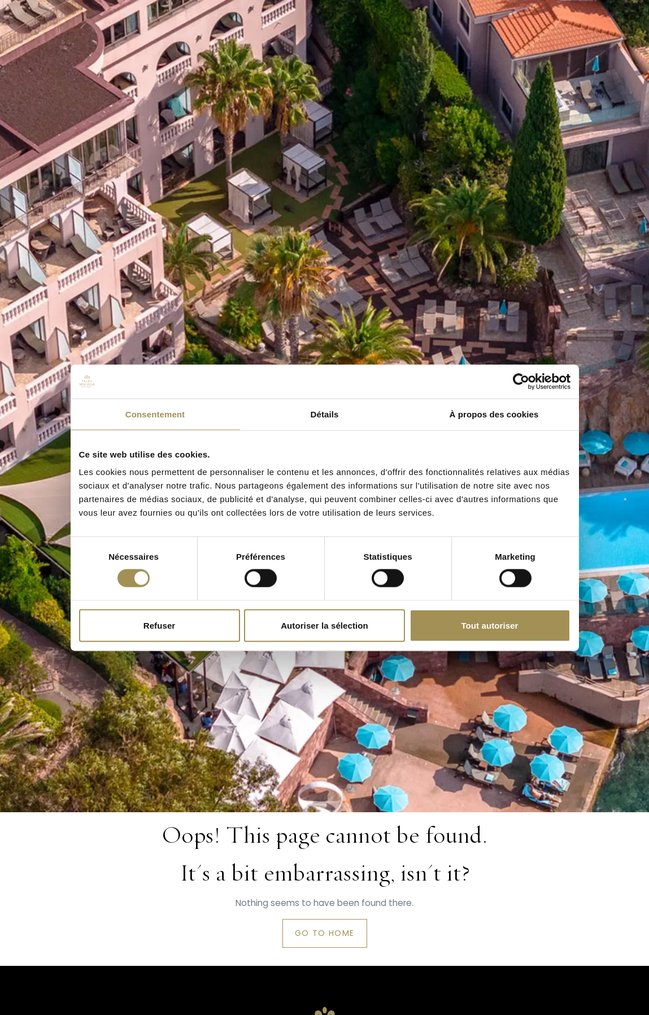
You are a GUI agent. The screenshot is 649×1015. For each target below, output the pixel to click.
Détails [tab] (325, 414)
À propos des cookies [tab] (494, 414)
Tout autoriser (489, 625)
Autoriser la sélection (324, 625)
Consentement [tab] (155, 414)
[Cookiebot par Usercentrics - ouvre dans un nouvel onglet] (521, 381)
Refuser (159, 625)
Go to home (325, 933)
